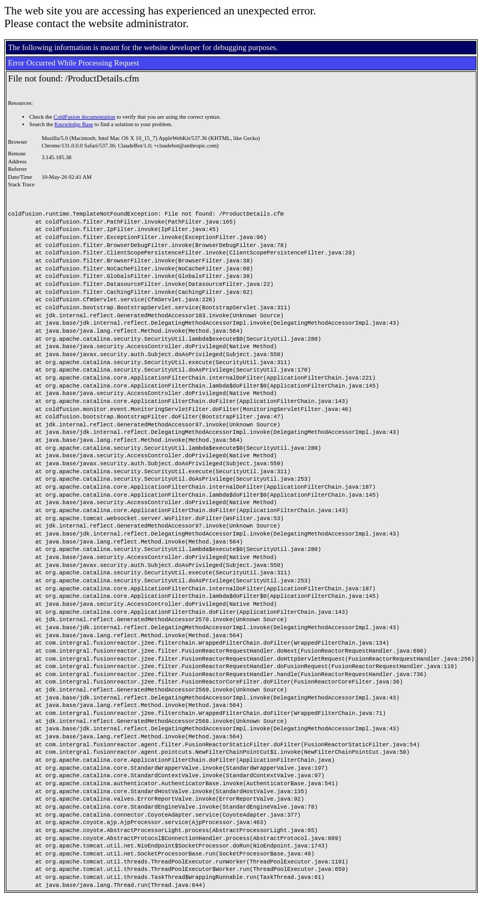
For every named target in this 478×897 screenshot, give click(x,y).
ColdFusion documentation (85, 117)
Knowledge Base (73, 124)
